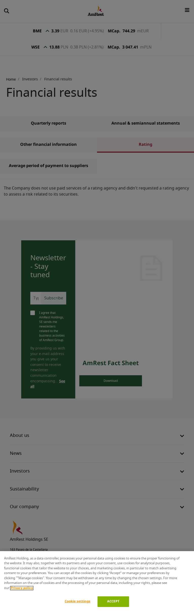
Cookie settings (77, 601)
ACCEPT (113, 601)
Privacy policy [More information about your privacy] (22, 588)
